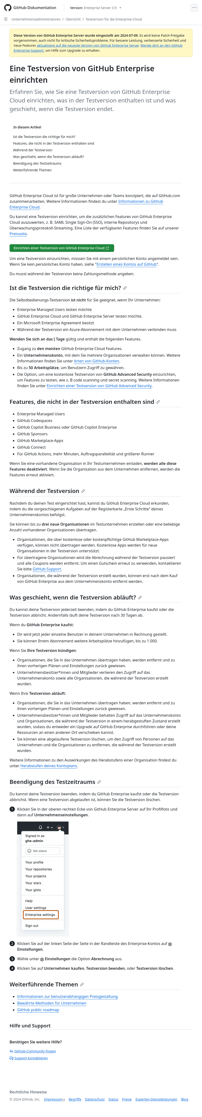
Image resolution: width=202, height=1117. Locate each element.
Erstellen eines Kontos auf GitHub (126, 264)
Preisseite (18, 233)
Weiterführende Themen (47, 984)
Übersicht (73, 19)
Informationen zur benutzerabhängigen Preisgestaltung (67, 996)
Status (113, 1099)
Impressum (53, 1099)
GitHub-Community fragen (33, 1051)
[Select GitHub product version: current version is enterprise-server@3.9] (96, 7)
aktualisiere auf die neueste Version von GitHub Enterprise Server (88, 45)
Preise (127, 1099)
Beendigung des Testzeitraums (55, 782)
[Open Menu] (194, 7)
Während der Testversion (47, 491)
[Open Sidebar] (6, 19)
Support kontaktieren (29, 1058)
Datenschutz (95, 1099)
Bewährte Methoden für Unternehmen (51, 1003)
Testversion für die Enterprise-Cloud (114, 19)
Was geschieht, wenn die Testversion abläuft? (76, 597)
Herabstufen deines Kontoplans (48, 765)
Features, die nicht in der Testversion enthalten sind (85, 402)
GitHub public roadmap (38, 1009)
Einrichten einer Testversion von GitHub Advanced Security (99, 385)
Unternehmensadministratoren (35, 19)
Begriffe (75, 1099)
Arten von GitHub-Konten (96, 361)
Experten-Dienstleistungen (156, 1099)
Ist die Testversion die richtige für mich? (68, 288)
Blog (184, 1099)
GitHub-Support (47, 569)
